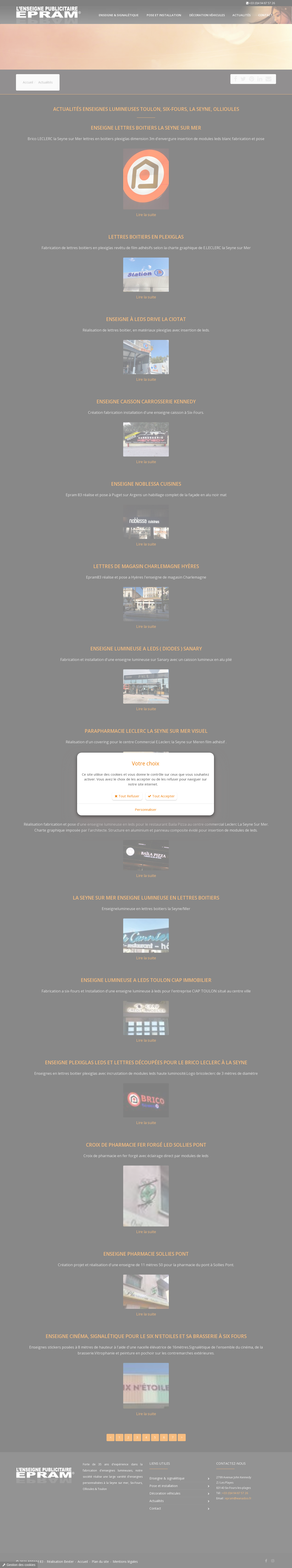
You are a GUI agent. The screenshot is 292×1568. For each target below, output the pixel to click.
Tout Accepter (161, 796)
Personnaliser (145, 809)
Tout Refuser (127, 796)
